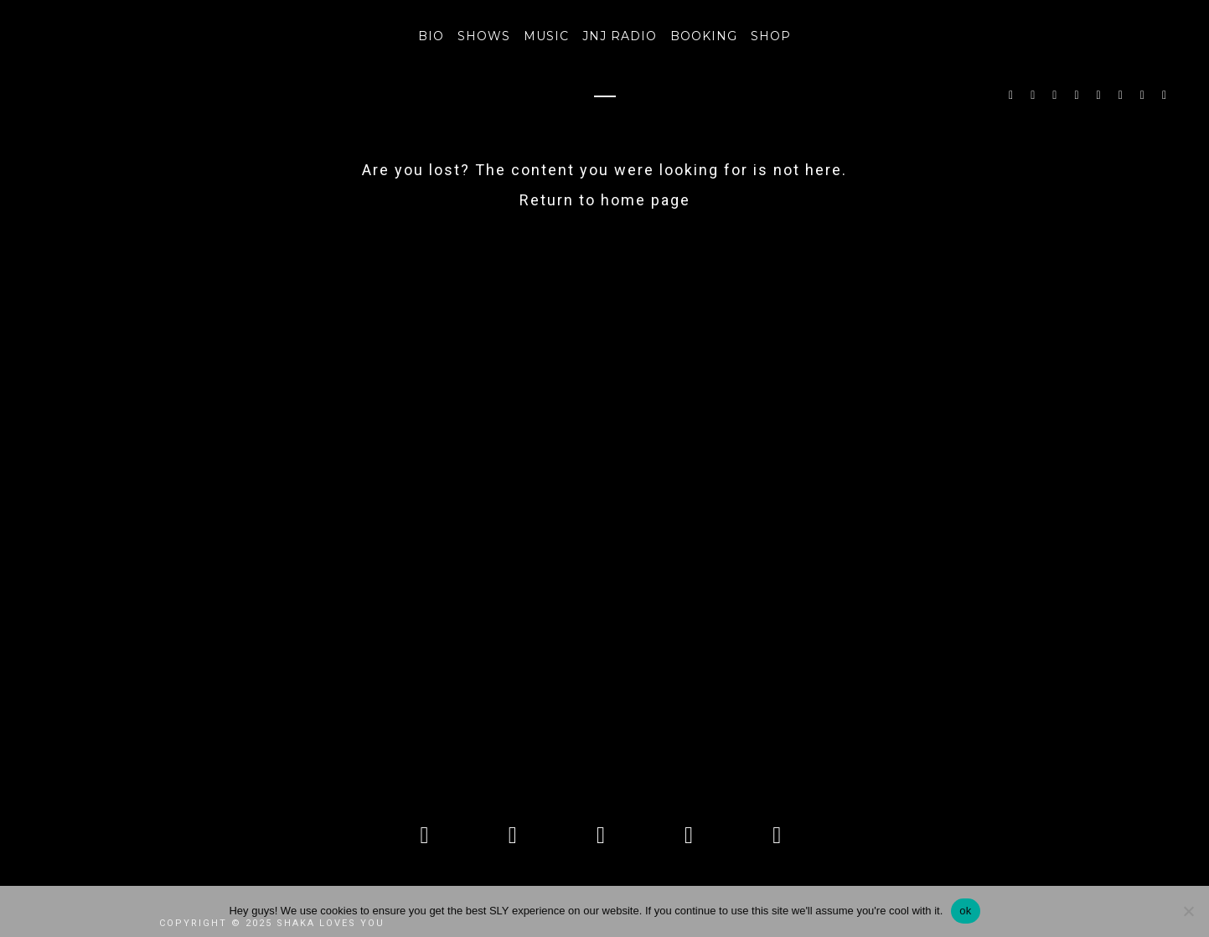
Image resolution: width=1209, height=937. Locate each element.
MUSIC (546, 36)
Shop (771, 36)
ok (965, 910)
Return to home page (604, 200)
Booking (703, 36)
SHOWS (483, 36)
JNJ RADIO (619, 36)
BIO (431, 36)
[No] (1188, 911)
